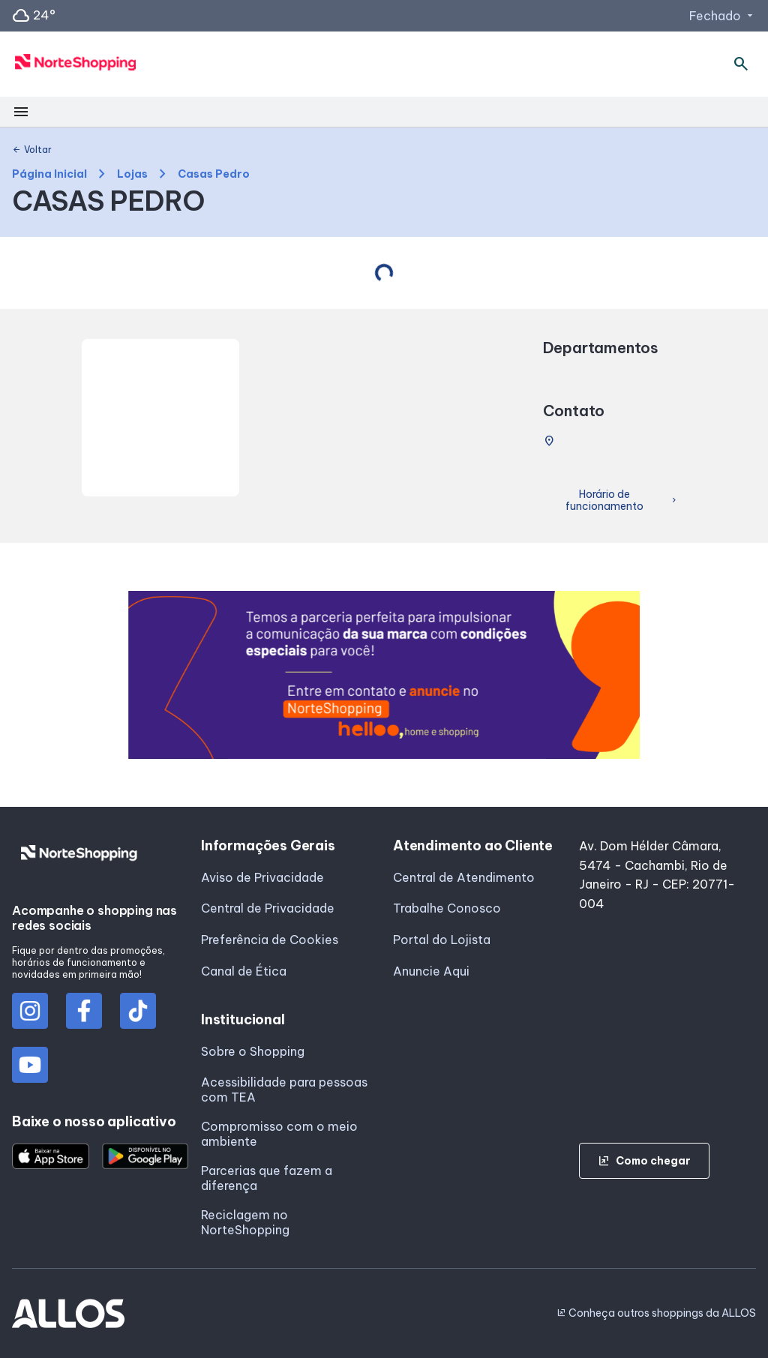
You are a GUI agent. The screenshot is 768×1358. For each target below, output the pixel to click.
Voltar (32, 150)
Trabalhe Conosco (447, 908)
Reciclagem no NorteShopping (245, 1222)
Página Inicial (49, 174)
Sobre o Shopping (252, 1051)
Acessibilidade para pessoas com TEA (284, 1090)
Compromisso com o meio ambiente (279, 1134)
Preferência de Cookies (269, 939)
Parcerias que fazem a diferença (266, 1178)
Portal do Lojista (441, 939)
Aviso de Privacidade (262, 877)
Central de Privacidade (267, 908)
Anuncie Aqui (431, 971)
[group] (384, 675)
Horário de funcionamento (622, 500)
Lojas (132, 174)
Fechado (722, 15)
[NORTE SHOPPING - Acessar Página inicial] (76, 64)
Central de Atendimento (464, 877)
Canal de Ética (243, 971)
